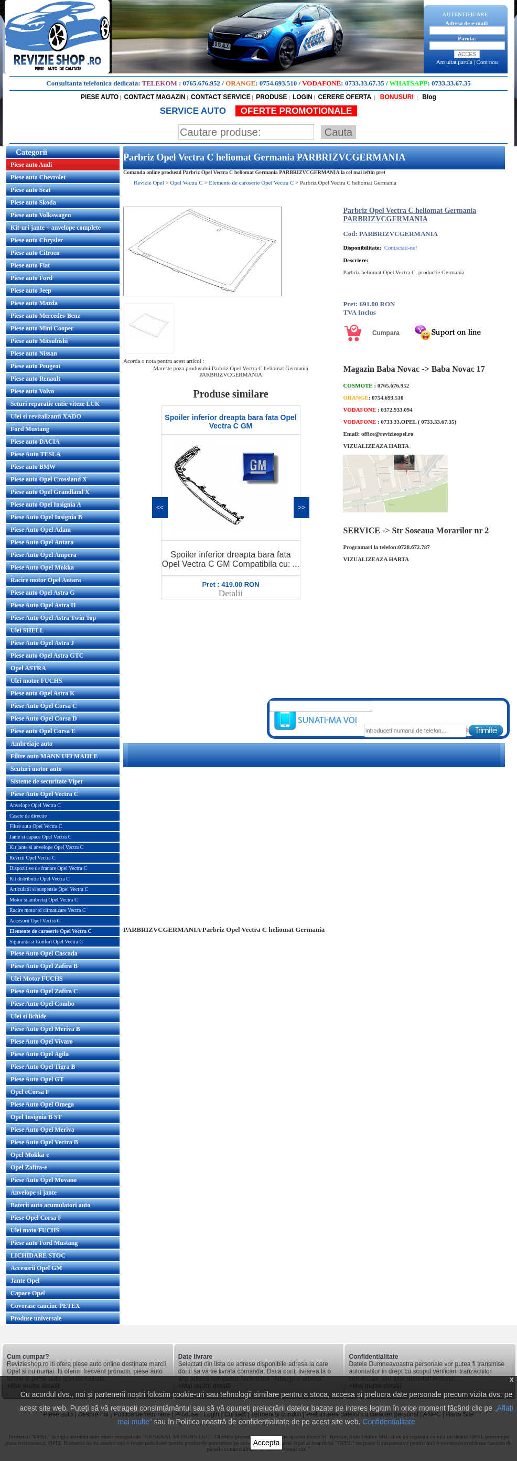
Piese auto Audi (31, 164)
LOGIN (303, 97)
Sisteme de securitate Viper (46, 781)
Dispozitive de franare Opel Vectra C (48, 868)
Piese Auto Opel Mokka (42, 567)
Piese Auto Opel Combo (42, 1003)
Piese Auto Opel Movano (43, 1180)
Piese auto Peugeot (35, 366)
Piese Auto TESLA (35, 454)
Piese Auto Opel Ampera (43, 554)
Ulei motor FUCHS (36, 680)
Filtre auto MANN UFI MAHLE (54, 756)
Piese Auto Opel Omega (42, 1104)
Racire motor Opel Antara (45, 580)
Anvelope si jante (33, 1192)
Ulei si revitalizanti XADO (45, 416)
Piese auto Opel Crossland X (48, 479)
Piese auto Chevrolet (38, 177)
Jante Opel (25, 1280)
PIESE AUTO (100, 97)
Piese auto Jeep (30, 290)
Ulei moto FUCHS (34, 1230)
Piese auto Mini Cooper (41, 328)
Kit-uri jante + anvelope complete (55, 227)
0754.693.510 (278, 83)
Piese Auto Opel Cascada (44, 953)
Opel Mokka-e (29, 1154)
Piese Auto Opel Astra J (42, 643)
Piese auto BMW (33, 466)
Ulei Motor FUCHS (36, 978)
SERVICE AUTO (194, 111)
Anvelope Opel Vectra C (35, 805)
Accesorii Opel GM (36, 1268)
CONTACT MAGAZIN (155, 97)
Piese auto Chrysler (36, 240)
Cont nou (487, 62)
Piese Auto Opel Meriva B (45, 1029)
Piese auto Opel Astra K (42, 693)
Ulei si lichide (28, 1016)
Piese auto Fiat (30, 265)
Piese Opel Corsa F (36, 1217)
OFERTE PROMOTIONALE (296, 111)
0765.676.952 (202, 83)
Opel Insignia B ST (36, 1117)
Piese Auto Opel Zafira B (44, 966)
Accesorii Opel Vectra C (34, 920)
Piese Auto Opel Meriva (42, 1129)
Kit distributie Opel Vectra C (39, 879)
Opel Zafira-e (28, 1167)
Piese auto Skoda (33, 202)
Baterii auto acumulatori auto (50, 1205)
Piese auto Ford (31, 278)
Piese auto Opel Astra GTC (46, 655)
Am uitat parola (454, 62)
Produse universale (35, 1318)
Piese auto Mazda (34, 303)
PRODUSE (271, 97)
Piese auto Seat (30, 190)
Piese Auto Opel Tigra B (43, 1066)
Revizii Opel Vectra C (32, 858)
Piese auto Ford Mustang (44, 1243)
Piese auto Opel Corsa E (43, 731)
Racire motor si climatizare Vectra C (47, 910)
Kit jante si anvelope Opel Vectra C (46, 847)
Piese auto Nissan (33, 353)
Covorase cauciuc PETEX (45, 1305)
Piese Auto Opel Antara (41, 542)
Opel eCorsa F (29, 1091)
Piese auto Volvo (32, 391)
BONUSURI (395, 97)
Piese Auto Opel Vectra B (44, 1142)
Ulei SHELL (27, 630)
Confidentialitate (388, 1421)
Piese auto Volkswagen (40, 215)
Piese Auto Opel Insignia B (46, 517)
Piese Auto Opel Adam (40, 529)
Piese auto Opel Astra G (42, 592)
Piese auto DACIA (35, 441)
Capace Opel (27, 1293)
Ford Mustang (29, 429)
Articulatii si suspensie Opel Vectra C (48, 889)
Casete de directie (28, 816)
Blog (428, 97)
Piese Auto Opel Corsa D (43, 718)
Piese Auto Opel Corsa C (43, 706)
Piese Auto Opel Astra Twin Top (53, 617)
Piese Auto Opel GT (37, 1079)
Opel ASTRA (28, 668)
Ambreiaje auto (31, 743)
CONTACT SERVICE (221, 97)
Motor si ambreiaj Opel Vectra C (43, 900)
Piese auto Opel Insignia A (45, 504)
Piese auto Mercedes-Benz (45, 315)
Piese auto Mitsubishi (39, 341)
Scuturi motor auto (36, 768)
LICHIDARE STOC (38, 1255)
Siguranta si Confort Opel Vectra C (46, 941)
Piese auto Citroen (35, 252)
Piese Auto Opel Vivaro (41, 1041)
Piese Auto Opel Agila (39, 1054)
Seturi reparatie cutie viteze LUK (55, 403)
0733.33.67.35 (364, 83)
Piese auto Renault (35, 378)
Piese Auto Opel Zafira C (44, 991)
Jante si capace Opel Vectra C (40, 837)
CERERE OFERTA (344, 97)
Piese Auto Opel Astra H (43, 605)
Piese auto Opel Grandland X (50, 492)
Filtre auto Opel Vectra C (35, 826)
